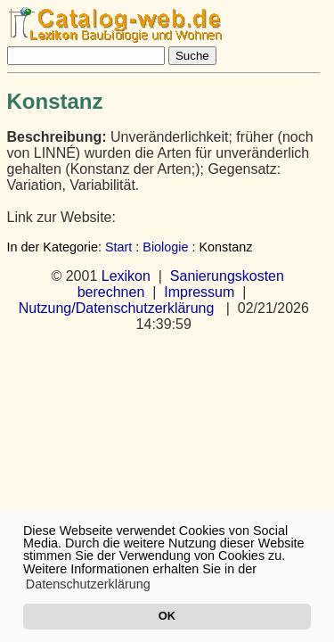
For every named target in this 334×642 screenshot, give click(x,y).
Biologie (165, 247)
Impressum (199, 292)
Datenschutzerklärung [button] (88, 584)
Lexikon (126, 276)
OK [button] (167, 615)
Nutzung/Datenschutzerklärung (117, 308)
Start (118, 247)
